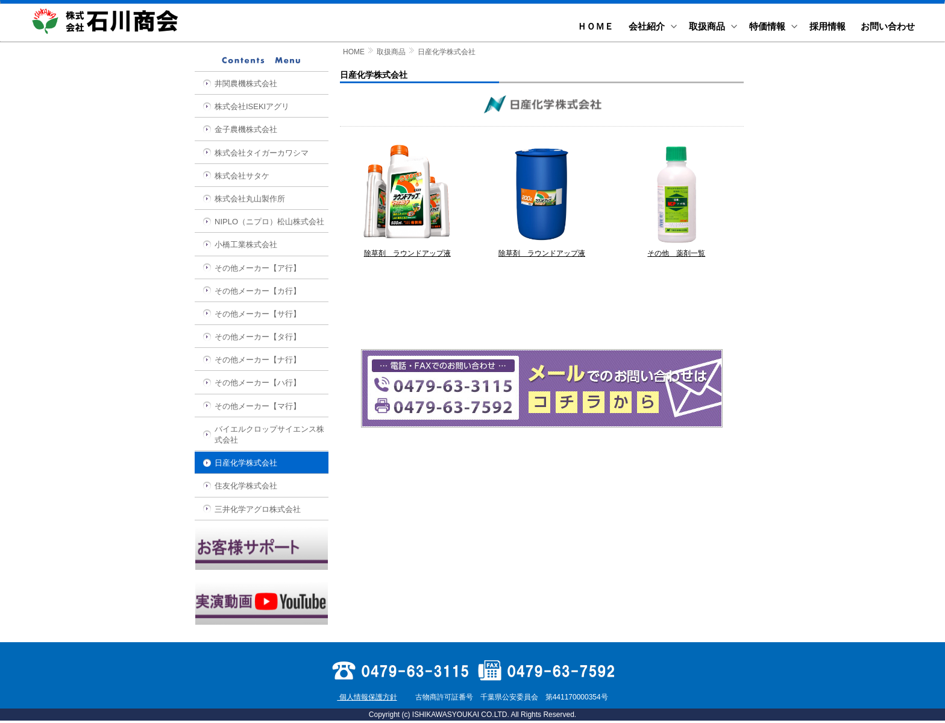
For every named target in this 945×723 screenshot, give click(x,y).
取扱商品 (391, 52)
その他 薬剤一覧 (676, 249)
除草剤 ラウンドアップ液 (407, 249)
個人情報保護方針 (367, 697)
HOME (354, 52)
